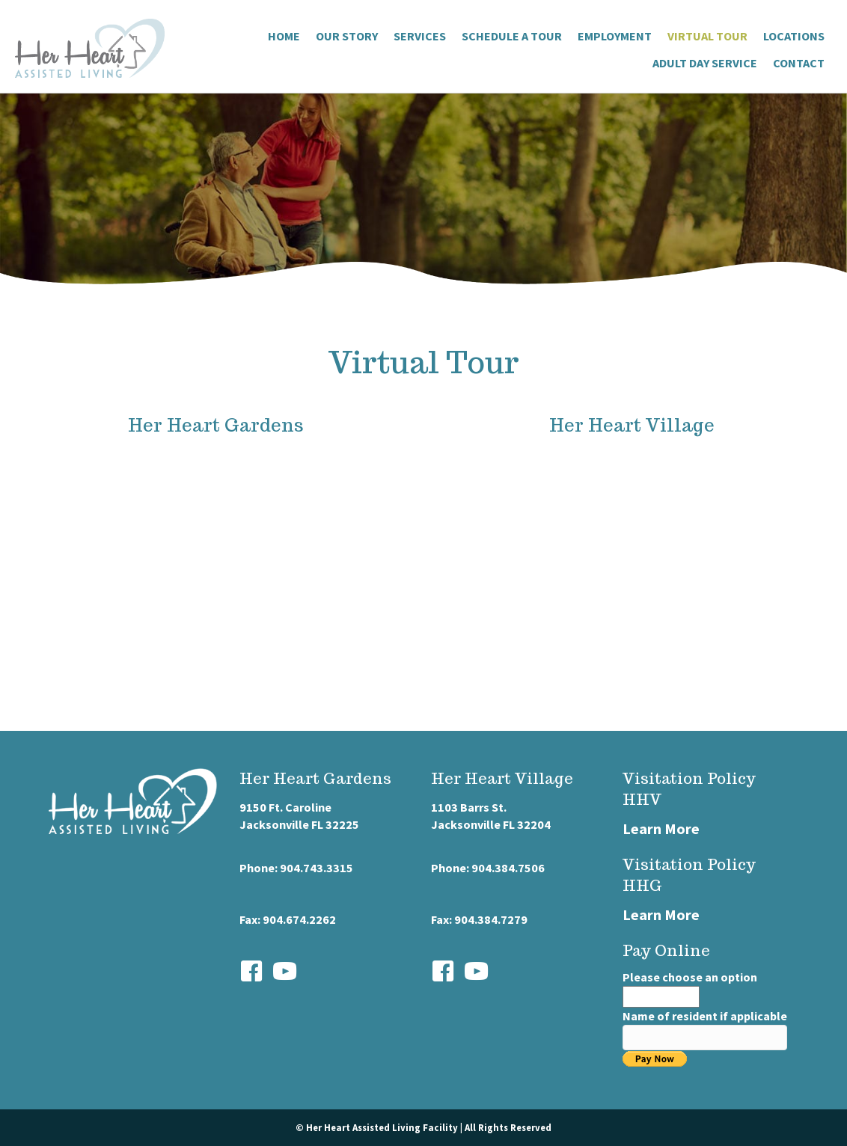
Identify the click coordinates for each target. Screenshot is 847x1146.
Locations (794, 35)
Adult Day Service (704, 62)
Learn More (661, 828)
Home (284, 35)
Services (420, 35)
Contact (799, 62)
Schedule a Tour (512, 35)
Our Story (347, 35)
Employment (615, 35)
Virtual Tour (707, 35)
